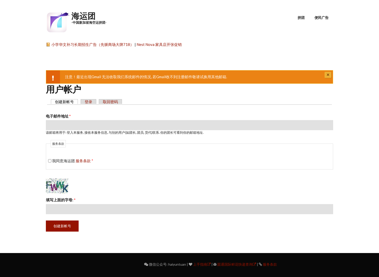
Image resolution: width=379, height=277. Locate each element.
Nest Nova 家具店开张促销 (159, 44)
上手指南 (202, 264)
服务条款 (83, 160)
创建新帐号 (66, 101)
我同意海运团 (72, 160)
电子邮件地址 (58, 116)
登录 (88, 101)
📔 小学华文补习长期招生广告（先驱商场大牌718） (90, 44)
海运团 (83, 16)
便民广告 (321, 17)
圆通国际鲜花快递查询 (236, 264)
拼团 (301, 17)
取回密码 (110, 101)
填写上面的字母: (61, 200)
